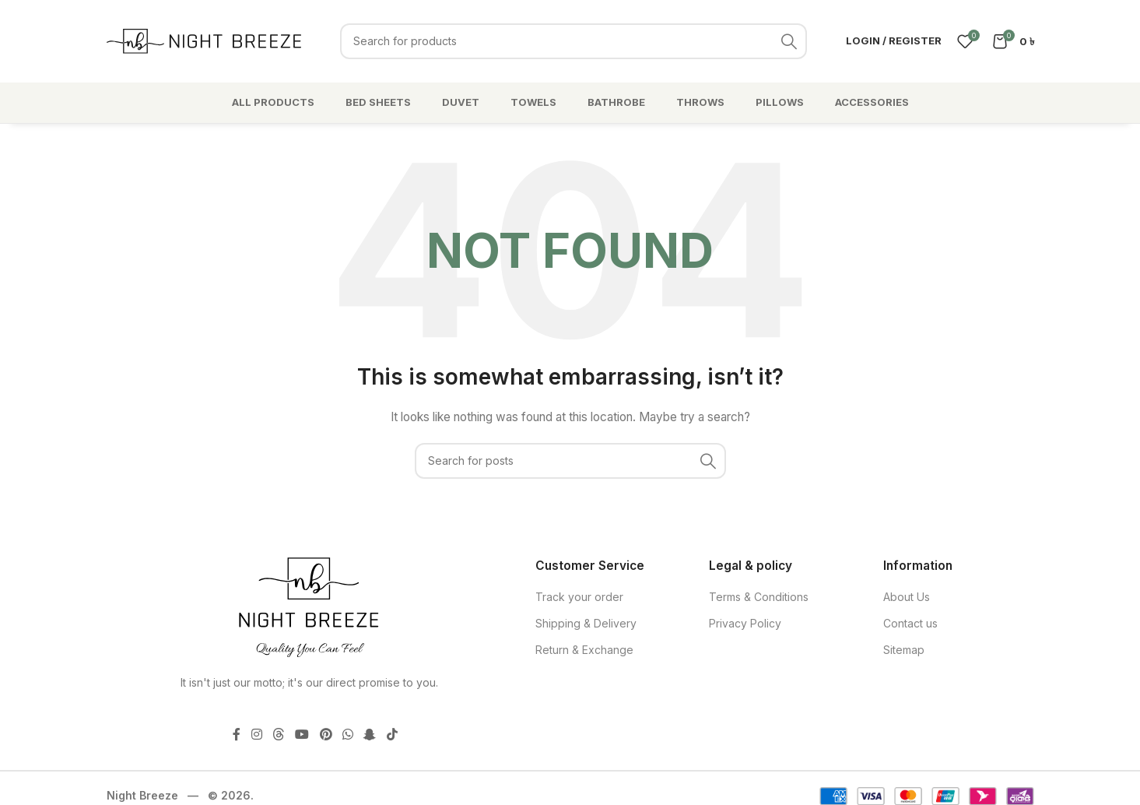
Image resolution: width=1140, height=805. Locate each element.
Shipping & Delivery (586, 623)
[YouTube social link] (302, 734)
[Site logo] (204, 39)
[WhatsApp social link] (347, 734)
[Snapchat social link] (370, 734)
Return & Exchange (584, 649)
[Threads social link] (278, 734)
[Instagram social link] (256, 734)
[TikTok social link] (391, 734)
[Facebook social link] (236, 734)
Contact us (910, 623)
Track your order (579, 596)
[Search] (573, 41)
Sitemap (903, 649)
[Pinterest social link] (325, 734)
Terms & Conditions (759, 596)
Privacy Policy (745, 623)
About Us (906, 596)
